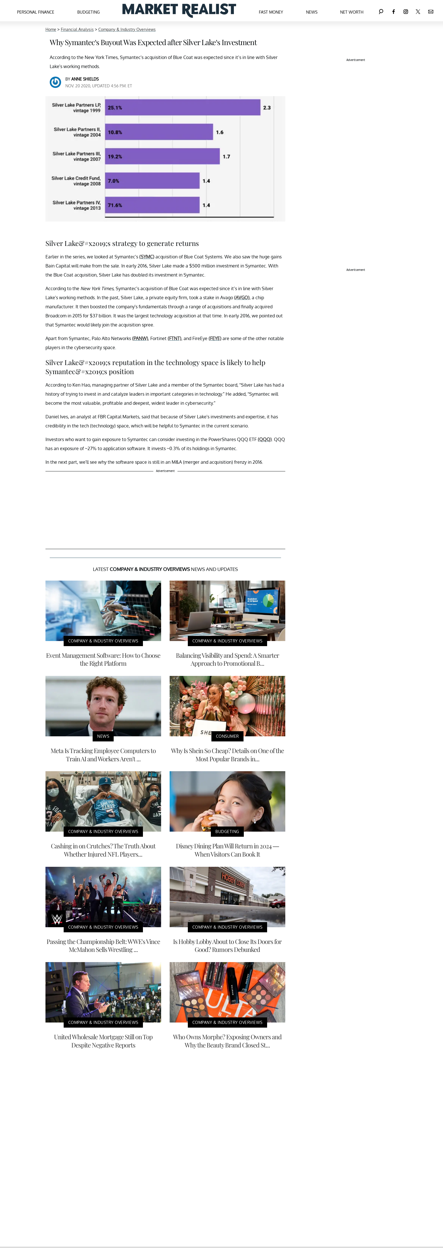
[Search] (381, 10)
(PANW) (140, 338)
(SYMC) (146, 257)
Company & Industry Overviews (127, 29)
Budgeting (88, 12)
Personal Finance (35, 12)
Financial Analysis (77, 29)
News (311, 12)
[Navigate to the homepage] (179, 10)
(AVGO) (241, 297)
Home (50, 29)
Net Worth (351, 12)
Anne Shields (85, 79)
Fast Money (271, 12)
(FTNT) (174, 338)
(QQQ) (265, 439)
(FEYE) (215, 338)
